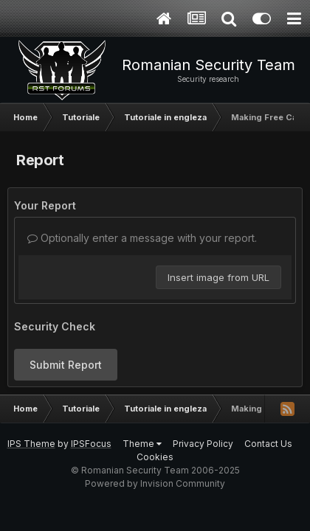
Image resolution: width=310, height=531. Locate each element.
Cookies (155, 456)
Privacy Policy (203, 443)
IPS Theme (31, 443)
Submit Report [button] (66, 364)
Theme (142, 443)
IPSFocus (91, 443)
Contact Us (268, 443)
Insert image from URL (218, 277)
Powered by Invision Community (155, 483)
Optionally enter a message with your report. (142, 238)
